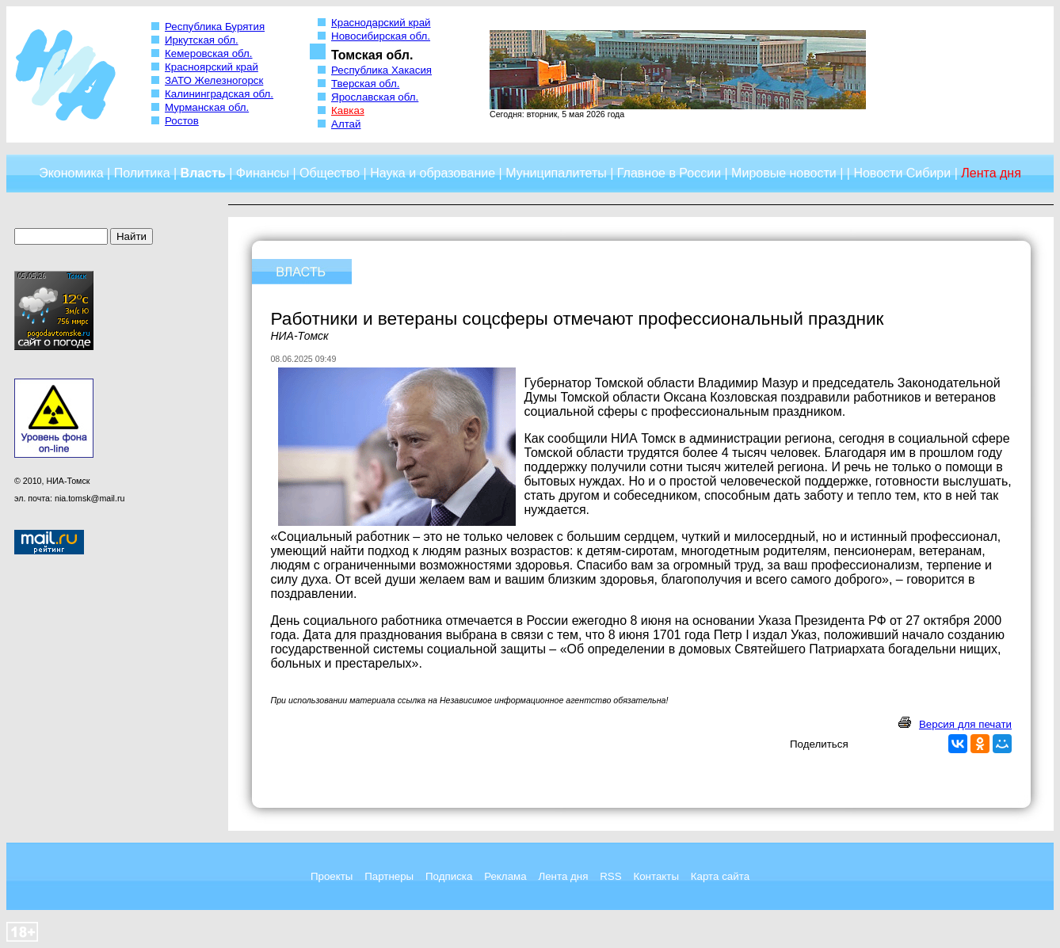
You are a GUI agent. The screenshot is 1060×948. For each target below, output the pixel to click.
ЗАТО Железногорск (214, 80)
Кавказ (347, 110)
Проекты (332, 876)
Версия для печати (965, 724)
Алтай (345, 124)
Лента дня (563, 876)
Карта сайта (720, 876)
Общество (329, 173)
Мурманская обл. (207, 107)
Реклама (505, 876)
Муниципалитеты (556, 173)
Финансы (262, 173)
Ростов (182, 121)
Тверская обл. (365, 83)
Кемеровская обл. (209, 53)
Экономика (71, 173)
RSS (610, 876)
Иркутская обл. (201, 40)
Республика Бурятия (215, 26)
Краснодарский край (381, 23)
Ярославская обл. (374, 97)
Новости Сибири (902, 173)
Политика (142, 173)
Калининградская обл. (219, 94)
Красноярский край (211, 67)
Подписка (448, 876)
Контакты (656, 876)
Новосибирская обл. (380, 36)
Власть (203, 173)
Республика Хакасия (381, 70)
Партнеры (389, 876)
